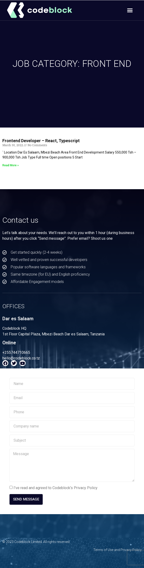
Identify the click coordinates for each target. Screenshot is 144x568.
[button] (130, 10)
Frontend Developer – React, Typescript (41, 140)
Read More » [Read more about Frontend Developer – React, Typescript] (10, 165)
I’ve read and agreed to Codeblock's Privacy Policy (56, 488)
